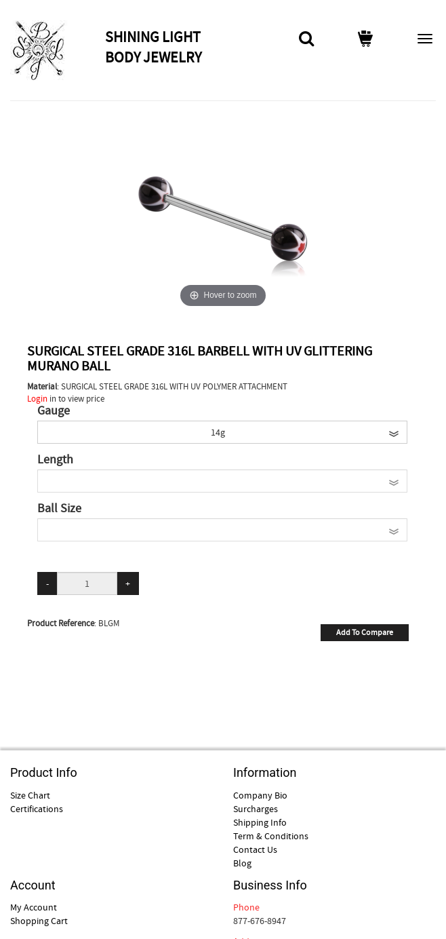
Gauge (53, 411)
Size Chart (30, 795)
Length (55, 460)
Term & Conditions (270, 836)
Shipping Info (260, 822)
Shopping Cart (39, 921)
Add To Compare (364, 632)
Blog (242, 863)
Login (37, 398)
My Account (33, 907)
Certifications (36, 809)
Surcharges (255, 809)
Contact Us (255, 849)
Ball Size (59, 509)
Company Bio (260, 795)
